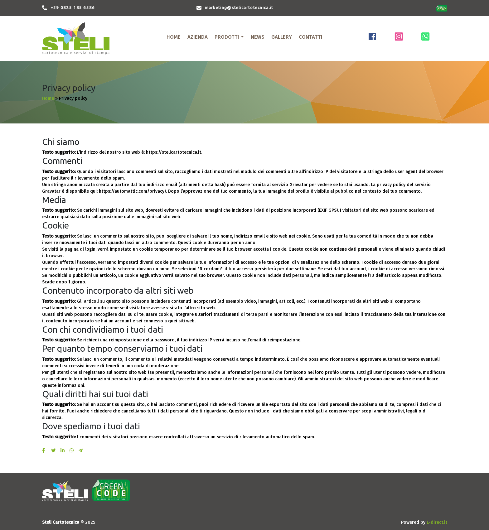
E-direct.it (437, 522)
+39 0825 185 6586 (73, 7)
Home (48, 98)
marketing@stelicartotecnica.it (239, 7)
